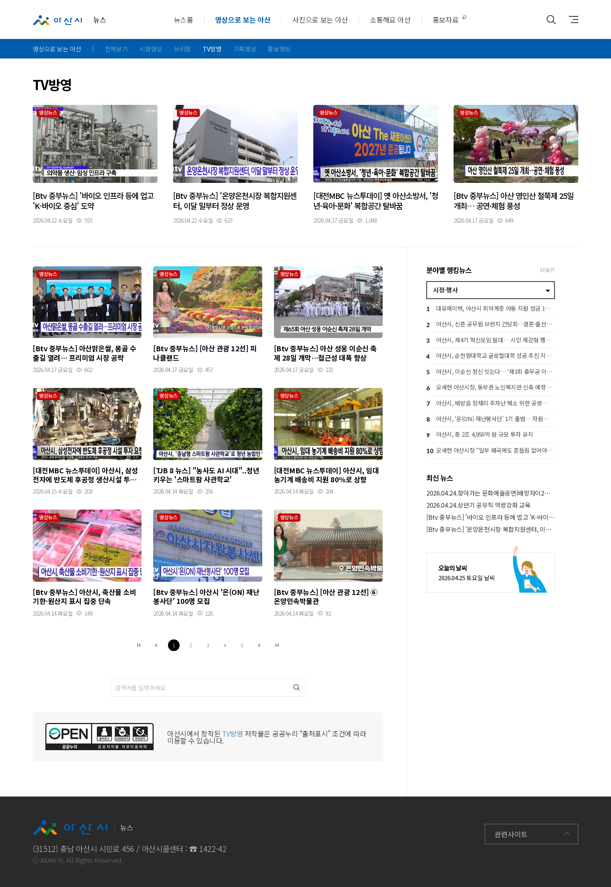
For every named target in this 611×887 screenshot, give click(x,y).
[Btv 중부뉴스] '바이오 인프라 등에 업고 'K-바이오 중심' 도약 (490, 517)
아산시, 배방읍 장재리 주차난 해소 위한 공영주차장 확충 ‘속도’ (490, 404)
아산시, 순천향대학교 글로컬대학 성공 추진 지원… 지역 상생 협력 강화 (490, 356)
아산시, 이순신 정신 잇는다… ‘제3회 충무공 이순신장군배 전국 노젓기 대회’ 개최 (490, 372)
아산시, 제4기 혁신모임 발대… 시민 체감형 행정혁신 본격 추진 (490, 340)
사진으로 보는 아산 (320, 19)
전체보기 (116, 48)
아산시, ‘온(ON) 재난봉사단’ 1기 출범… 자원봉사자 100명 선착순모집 (490, 419)
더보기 (547, 269)
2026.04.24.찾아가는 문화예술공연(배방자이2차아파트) (490, 493)
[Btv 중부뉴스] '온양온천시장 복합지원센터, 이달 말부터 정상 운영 (490, 529)
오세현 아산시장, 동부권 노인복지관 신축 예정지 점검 (490, 388)
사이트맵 (570, 19)
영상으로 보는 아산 (243, 19)
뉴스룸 (183, 19)
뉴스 (69, 19)
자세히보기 (95, 164)
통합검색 (551, 19)
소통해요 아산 (390, 19)
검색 (297, 687)
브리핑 (182, 48)
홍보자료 (446, 19)
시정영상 (150, 48)
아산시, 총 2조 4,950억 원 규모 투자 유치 (479, 435)
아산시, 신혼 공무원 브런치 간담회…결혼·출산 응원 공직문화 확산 (490, 325)
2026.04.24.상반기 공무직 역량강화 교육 (478, 505)
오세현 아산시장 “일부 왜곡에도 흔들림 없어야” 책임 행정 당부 (490, 451)
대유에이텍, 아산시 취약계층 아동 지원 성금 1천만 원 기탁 (490, 309)
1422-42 (213, 848)
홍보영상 (279, 48)
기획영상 (244, 48)
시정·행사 (445, 289)
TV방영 (212, 48)
